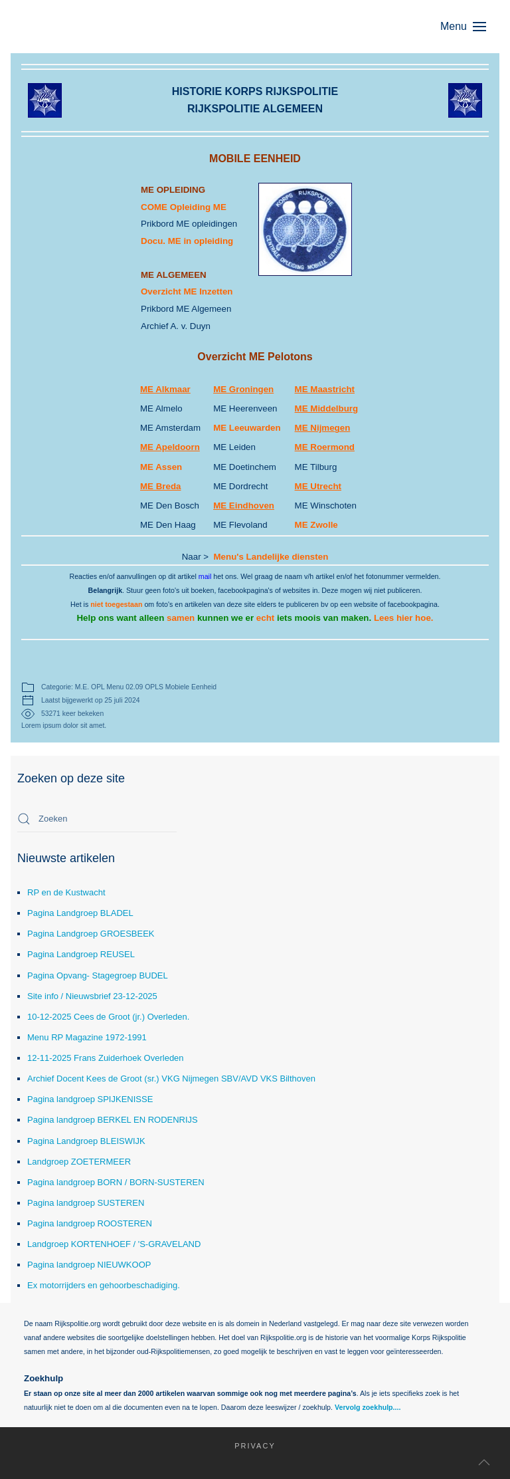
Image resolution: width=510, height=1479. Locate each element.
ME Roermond (325, 447)
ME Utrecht (318, 486)
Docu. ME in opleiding (187, 241)
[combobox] (97, 819)
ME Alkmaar (165, 389)
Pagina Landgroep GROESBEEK (91, 934)
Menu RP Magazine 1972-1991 (87, 1037)
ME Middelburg (327, 408)
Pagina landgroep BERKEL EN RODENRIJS (112, 1120)
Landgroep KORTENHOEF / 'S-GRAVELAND (114, 1244)
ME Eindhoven (243, 506)
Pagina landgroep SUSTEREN (85, 1203)
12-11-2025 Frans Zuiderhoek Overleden (105, 1058)
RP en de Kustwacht (66, 892)
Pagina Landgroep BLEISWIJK (86, 1141)
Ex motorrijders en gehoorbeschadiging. (103, 1285)
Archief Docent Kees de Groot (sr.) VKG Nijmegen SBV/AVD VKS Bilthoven (171, 1078)
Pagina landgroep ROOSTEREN (89, 1223)
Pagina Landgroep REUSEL (81, 954)
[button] (469, 27)
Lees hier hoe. (404, 618)
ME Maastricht (325, 389)
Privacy (248, 1446)
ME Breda (160, 486)
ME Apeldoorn (170, 447)
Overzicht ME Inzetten (187, 291)
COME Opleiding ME (183, 207)
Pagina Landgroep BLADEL (80, 913)
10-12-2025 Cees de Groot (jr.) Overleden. (108, 1017)
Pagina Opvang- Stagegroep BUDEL (97, 975)
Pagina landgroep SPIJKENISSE (90, 1099)
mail (205, 576)
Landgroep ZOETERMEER (79, 1162)
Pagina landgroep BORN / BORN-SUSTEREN (116, 1182)
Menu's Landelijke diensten (271, 557)
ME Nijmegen (323, 428)
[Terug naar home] (84, 27)
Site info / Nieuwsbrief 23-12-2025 (92, 996)
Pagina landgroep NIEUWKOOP (89, 1265)
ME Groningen (243, 389)
